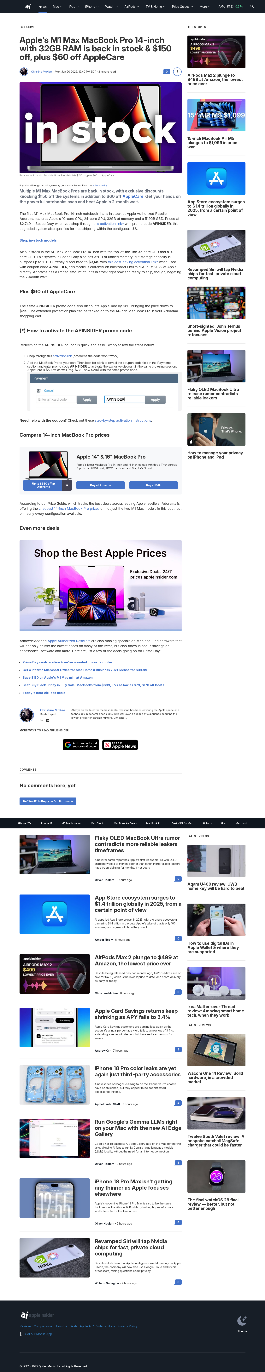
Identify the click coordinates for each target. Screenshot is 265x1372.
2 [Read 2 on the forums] (178, 1049)
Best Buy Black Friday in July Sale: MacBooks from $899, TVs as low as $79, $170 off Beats (93, 685)
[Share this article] (177, 71)
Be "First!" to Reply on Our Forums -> (48, 801)
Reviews (26, 1326)
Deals (73, 1326)
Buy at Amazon (100, 485)
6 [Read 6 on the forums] (178, 1282)
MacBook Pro (154, 823)
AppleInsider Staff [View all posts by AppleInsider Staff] (107, 1104)
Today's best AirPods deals (44, 693)
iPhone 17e (24, 823)
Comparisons (43, 1326)
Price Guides (182, 7)
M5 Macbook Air (71, 823)
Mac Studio (97, 823)
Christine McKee (41, 71)
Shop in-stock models (38, 240)
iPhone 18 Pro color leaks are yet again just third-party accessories (138, 1071)
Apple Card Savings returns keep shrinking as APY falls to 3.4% (136, 1014)
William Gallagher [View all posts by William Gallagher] (107, 1283)
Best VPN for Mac (182, 823)
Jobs (111, 1326)
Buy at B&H (153, 485)
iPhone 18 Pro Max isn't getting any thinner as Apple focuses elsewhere (133, 1187)
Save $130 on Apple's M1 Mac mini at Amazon (58, 677)
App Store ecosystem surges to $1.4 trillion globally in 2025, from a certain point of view (138, 903)
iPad (74, 7)
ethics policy (100, 185)
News (42, 7)
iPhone (92, 7)
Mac (58, 7)
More (205, 7)
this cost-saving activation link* (133, 262)
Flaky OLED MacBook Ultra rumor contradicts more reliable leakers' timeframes (137, 844)
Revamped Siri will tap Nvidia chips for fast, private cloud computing (131, 1247)
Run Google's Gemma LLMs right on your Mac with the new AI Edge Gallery (138, 1127)
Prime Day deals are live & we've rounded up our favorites (68, 662)
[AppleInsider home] (28, 6)
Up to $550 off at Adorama (43, 485)
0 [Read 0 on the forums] (178, 878)
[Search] (252, 6)
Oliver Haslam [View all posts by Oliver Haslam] (104, 880)
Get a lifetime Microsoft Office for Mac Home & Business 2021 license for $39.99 (85, 670)
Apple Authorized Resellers (69, 641)
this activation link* (108, 224)
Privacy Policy (127, 1326)
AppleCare (133, 196)
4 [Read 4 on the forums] (178, 1103)
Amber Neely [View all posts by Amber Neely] (104, 939)
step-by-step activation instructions (123, 420)
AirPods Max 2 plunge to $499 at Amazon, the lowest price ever (136, 960)
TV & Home (156, 7)
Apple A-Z (87, 1326)
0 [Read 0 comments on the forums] (167, 71)
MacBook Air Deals (125, 823)
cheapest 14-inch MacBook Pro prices (69, 508)
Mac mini (241, 823)
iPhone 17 (46, 823)
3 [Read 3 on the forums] (178, 1162)
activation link (62, 356)
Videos (101, 1326)
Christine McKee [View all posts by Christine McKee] (106, 993)
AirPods (131, 7)
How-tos (61, 1326)
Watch (111, 7)
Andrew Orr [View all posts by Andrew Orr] (103, 1050)
